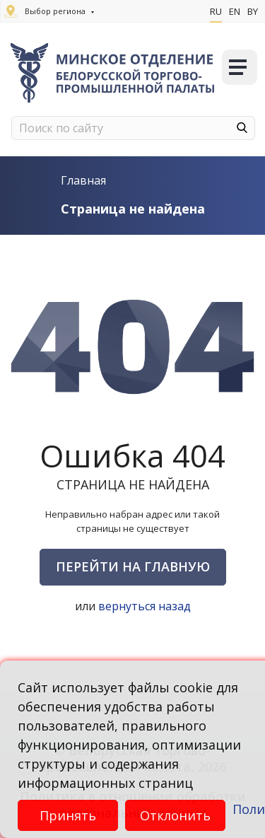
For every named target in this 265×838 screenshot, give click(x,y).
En (234, 11)
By (252, 11)
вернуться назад (144, 606)
